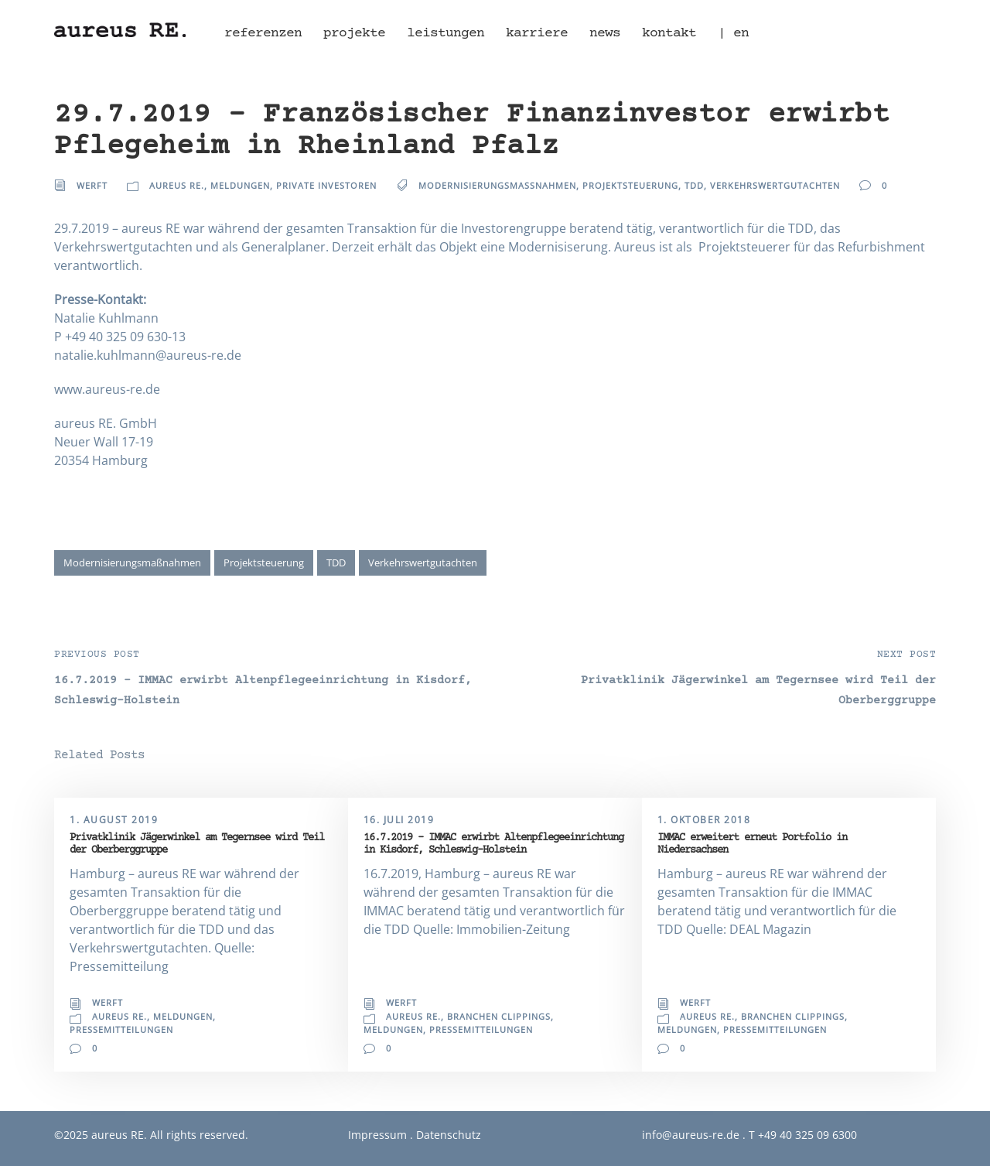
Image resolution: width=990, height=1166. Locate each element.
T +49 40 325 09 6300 (803, 1134)
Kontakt (669, 33)
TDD (694, 185)
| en (733, 33)
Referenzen (263, 33)
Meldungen (240, 185)
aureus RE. (176, 185)
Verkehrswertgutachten (775, 185)
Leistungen (445, 33)
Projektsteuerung (630, 185)
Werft (92, 185)
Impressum (377, 1134)
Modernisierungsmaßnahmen (497, 185)
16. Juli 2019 (399, 819)
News (604, 33)
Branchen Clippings (499, 1016)
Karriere (537, 33)
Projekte (354, 33)
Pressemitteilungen (121, 1029)
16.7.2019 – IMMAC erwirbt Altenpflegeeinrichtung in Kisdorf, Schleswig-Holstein (493, 844)
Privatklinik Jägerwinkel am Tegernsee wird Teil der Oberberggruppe (197, 844)
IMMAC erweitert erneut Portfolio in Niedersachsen (752, 844)
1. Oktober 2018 (704, 819)
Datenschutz (448, 1134)
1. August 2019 (114, 819)
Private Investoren (326, 185)
